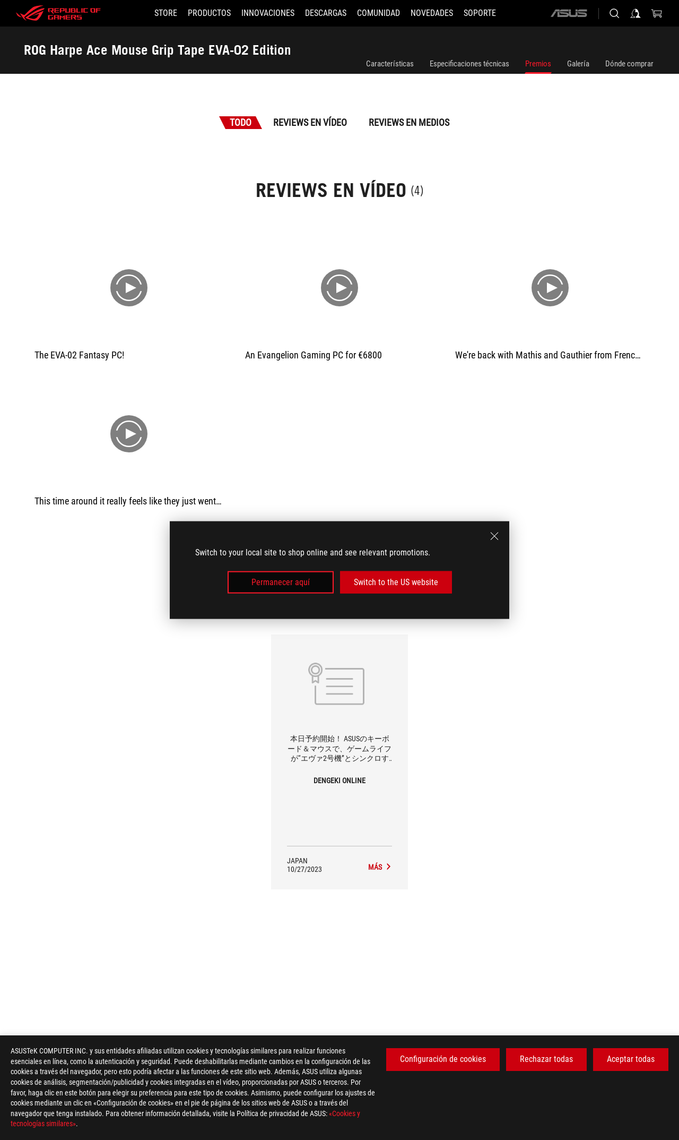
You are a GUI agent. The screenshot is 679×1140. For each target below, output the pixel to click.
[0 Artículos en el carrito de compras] (656, 13)
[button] (209, 13)
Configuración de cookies (443, 1059)
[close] (494, 535)
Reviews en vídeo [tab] (310, 122)
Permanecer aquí (280, 582)
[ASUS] (568, 13)
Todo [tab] (240, 122)
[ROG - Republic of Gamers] (58, 13)
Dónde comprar (629, 63)
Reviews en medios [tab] (409, 122)
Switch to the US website (396, 582)
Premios (538, 63)
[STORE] (165, 13)
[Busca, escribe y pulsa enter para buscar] (614, 13)
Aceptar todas (631, 1059)
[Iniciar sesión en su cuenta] (635, 13)
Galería (578, 63)
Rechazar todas (546, 1059)
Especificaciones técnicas (469, 63)
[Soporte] (480, 13)
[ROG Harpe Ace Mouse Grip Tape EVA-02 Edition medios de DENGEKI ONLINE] (380, 867)
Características (390, 63)
